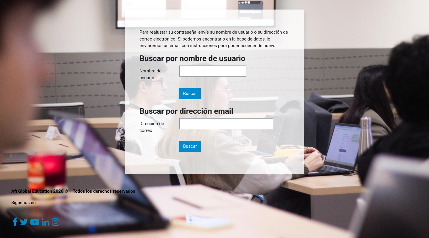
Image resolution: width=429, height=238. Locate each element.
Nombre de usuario (150, 74)
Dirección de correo (151, 127)
